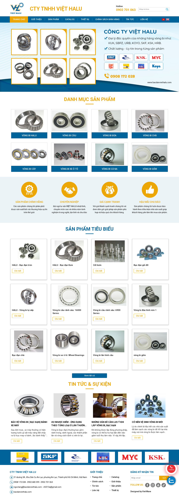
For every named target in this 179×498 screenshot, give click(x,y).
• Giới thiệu (115, 481)
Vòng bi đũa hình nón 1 (145, 310)
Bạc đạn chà (18, 355)
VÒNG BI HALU (29, 135)
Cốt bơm (97, 265)
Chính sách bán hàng (107, 19)
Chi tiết (17, 271)
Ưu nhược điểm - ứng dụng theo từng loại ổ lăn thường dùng (68, 424)
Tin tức (130, 19)
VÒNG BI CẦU (69, 135)
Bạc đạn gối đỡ (141, 265)
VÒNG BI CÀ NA (109, 169)
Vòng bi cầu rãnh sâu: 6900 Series (106, 311)
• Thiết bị (114, 490)
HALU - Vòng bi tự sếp (23, 310)
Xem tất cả (89, 375)
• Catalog (114, 477)
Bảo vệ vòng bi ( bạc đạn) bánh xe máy (29, 424)
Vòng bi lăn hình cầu (103, 355)
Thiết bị (85, 19)
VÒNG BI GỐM (150, 169)
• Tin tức (94, 486)
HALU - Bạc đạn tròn (22, 265)
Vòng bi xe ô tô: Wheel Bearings (68, 355)
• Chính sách (96, 481)
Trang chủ (19, 19)
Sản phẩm (53, 19)
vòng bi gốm (140, 355)
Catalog (70, 19)
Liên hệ (144, 19)
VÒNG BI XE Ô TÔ (69, 169)
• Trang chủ (96, 477)
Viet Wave (146, 491)
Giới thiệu (36, 19)
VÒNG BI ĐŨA (109, 135)
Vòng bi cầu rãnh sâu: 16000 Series (67, 311)
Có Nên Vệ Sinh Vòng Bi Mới (147, 422)
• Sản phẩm (115, 486)
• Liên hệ (94, 490)
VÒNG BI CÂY (29, 169)
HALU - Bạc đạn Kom (63, 265)
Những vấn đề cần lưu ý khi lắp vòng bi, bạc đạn (108, 424)
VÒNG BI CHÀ (150, 135)
